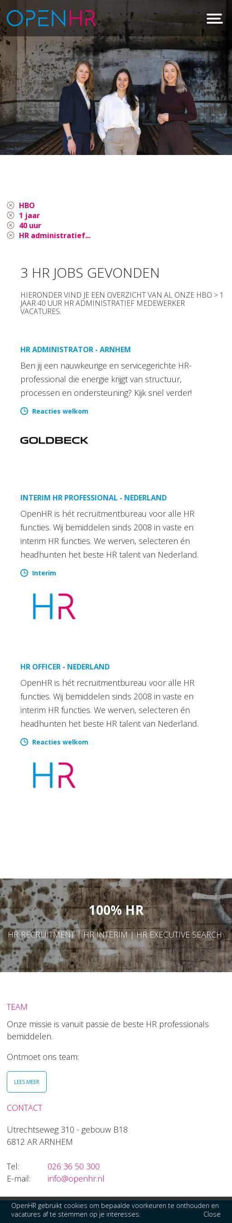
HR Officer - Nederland (65, 667)
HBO (27, 205)
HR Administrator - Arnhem (75, 349)
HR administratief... (55, 235)
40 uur (30, 225)
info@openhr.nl (76, 1178)
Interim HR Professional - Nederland (93, 498)
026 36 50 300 (74, 1166)
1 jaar (29, 215)
